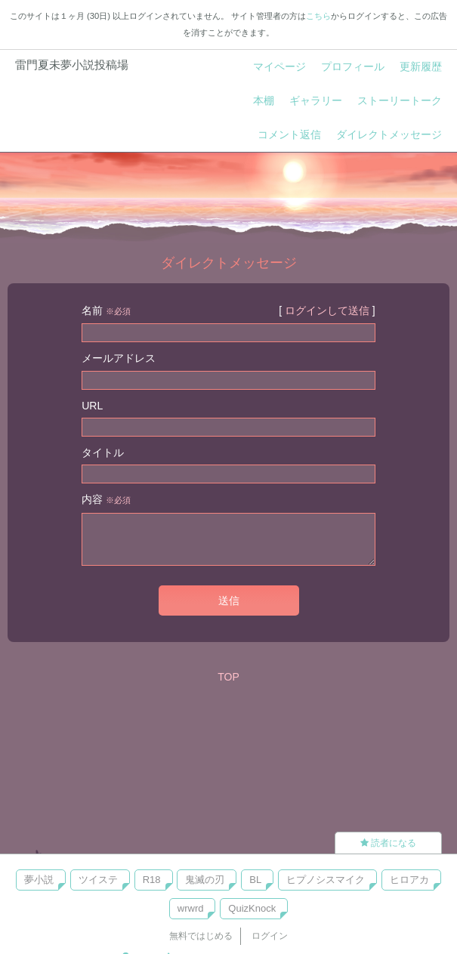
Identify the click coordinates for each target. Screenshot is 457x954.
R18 (152, 879)
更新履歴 (421, 66)
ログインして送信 (327, 310)
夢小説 (39, 879)
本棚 (263, 100)
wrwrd (191, 908)
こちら (318, 15)
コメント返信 (289, 134)
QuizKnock (252, 908)
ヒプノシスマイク (325, 879)
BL (255, 879)
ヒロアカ (409, 879)
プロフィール (352, 66)
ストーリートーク (399, 100)
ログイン (270, 936)
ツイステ (98, 879)
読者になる (388, 843)
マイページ (279, 66)
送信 (228, 600)
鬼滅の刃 (204, 879)
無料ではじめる (201, 936)
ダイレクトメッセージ (389, 134)
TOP (228, 677)
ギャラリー (315, 100)
